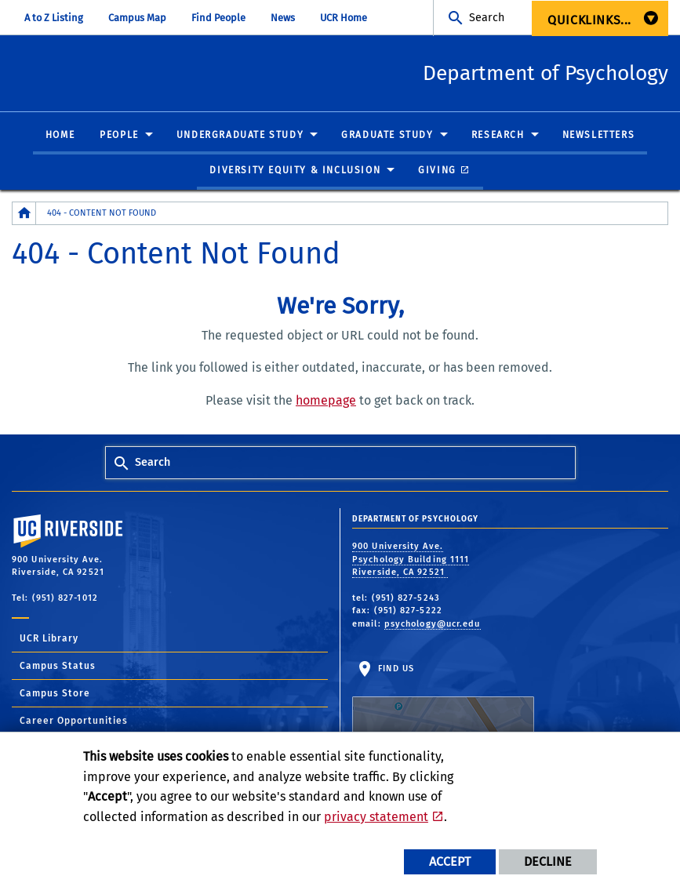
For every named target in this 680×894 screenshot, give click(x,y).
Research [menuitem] (498, 135)
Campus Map (137, 18)
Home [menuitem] (60, 135)
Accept (450, 861)
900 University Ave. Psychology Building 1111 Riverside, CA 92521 (410, 560)
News (283, 18)
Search (486, 17)
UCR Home (343, 18)
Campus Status (58, 666)
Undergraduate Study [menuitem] (240, 135)
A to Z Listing (53, 18)
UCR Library (49, 639)
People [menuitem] (119, 135)
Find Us (443, 712)
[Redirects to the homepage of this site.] (24, 213)
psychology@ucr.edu (432, 625)
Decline (548, 861)
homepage (326, 401)
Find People (218, 18)
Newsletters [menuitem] (598, 135)
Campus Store (55, 694)
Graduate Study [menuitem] (387, 135)
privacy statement (376, 816)
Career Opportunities (74, 721)
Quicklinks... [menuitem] (589, 20)
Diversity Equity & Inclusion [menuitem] (294, 170)
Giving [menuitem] (437, 170)
